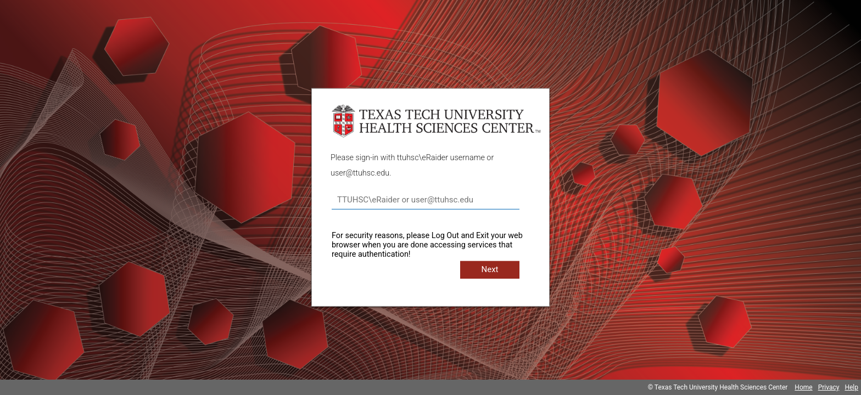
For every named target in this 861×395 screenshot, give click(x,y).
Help (851, 387)
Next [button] (489, 269)
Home (803, 387)
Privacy (829, 387)
